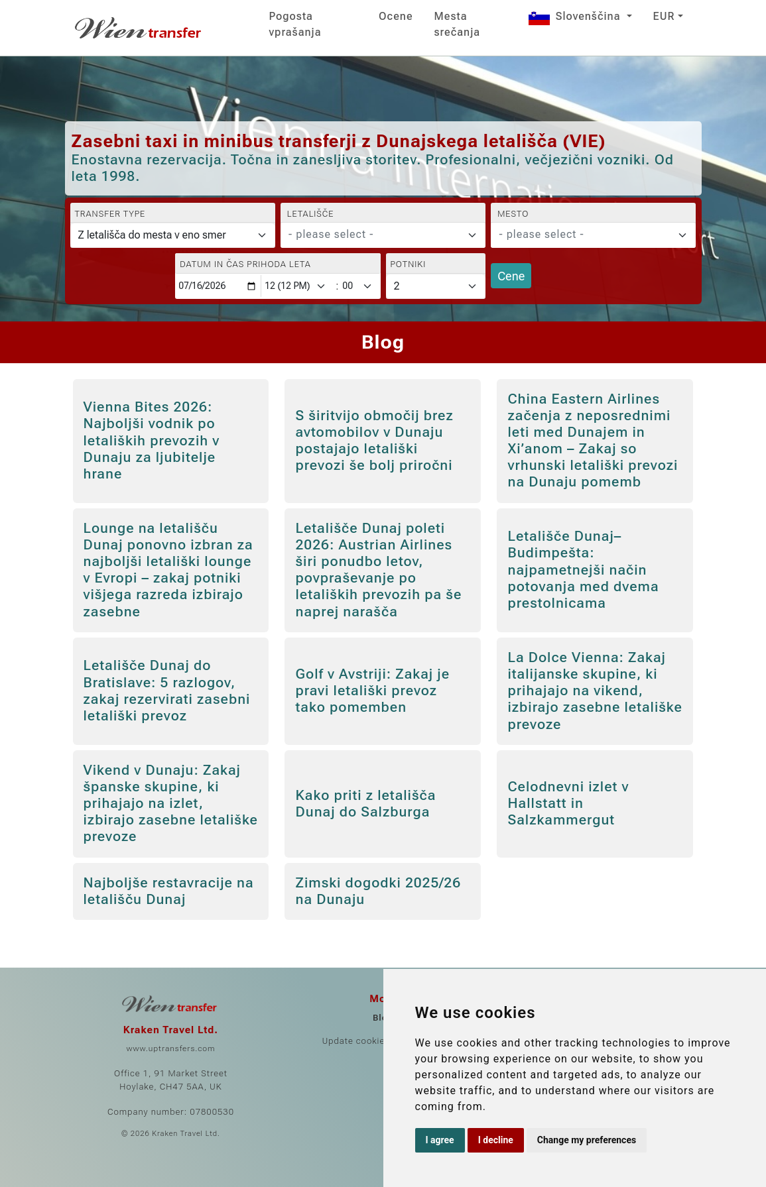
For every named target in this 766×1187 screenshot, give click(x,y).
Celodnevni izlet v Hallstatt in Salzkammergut (568, 803)
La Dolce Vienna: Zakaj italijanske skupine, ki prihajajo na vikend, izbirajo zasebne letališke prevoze (594, 691)
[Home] (139, 28)
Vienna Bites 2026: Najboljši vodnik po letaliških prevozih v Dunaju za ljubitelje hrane (152, 440)
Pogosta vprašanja (295, 24)
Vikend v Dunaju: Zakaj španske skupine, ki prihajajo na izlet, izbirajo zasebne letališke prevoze (171, 803)
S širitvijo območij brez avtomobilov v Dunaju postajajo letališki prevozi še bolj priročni (374, 441)
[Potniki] (436, 286)
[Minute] (360, 286)
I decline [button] (495, 1140)
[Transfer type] (172, 235)
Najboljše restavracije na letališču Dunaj (169, 891)
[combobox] (383, 235)
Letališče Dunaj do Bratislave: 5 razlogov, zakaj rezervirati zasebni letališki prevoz (167, 690)
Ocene (396, 16)
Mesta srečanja (457, 24)
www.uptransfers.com (170, 1048)
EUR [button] (664, 16)
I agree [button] (440, 1140)
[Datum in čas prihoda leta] (218, 286)
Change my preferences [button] (586, 1140)
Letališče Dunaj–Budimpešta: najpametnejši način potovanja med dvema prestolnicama (583, 569)
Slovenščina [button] (576, 16)
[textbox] (375, 235)
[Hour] (297, 286)
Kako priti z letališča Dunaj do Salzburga (365, 803)
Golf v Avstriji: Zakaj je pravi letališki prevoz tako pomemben (372, 690)
